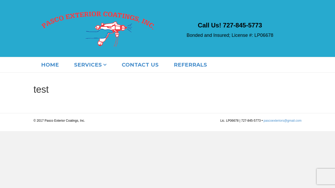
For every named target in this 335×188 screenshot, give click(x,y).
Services (88, 65)
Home (50, 65)
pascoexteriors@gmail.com (283, 120)
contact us (140, 65)
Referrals (190, 65)
